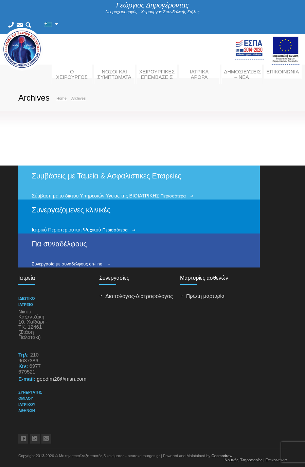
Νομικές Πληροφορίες (243, 460)
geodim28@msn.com (61, 379)
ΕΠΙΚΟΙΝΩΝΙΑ (283, 71)
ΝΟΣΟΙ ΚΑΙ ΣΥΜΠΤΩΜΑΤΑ (114, 74)
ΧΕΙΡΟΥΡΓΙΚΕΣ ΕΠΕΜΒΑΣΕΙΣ (157, 74)
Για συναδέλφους (59, 244)
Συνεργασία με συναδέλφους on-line (67, 263)
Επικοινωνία (276, 460)
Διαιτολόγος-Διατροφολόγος (139, 296)
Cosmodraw (222, 456)
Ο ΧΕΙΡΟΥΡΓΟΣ (72, 74)
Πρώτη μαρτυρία (205, 296)
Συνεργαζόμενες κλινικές (71, 210)
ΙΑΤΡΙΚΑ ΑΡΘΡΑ (199, 74)
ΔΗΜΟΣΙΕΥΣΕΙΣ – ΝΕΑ (242, 74)
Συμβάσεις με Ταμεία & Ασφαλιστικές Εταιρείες (106, 176)
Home (61, 98)
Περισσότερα (173, 195)
